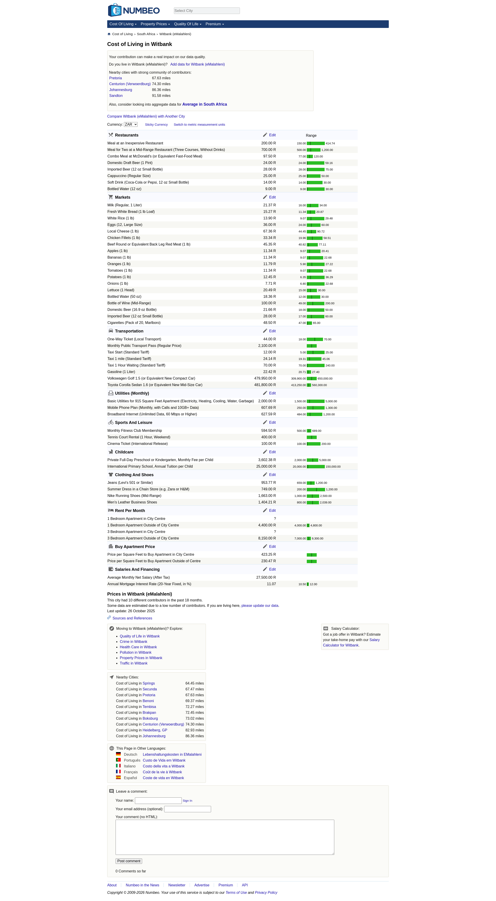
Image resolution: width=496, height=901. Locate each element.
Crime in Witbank (133, 642)
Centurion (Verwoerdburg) (130, 84)
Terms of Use (236, 892)
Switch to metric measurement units (199, 124)
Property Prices (154, 24)
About (112, 885)
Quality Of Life (186, 24)
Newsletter (177, 885)
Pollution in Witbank (136, 652)
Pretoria (115, 78)
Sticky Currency (156, 124)
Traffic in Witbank (134, 663)
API (245, 885)
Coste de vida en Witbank (163, 778)
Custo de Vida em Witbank (164, 760)
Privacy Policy (266, 892)
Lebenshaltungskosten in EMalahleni (172, 754)
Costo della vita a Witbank (163, 766)
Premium (213, 24)
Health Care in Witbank (138, 647)
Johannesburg (120, 90)
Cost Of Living (121, 24)
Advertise (201, 885)
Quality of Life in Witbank (140, 636)
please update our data (259, 605)
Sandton (116, 96)
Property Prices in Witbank (141, 658)
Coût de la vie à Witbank (162, 772)
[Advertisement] (355, 60)
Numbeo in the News (142, 885)
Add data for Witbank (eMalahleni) (197, 64)
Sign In (187, 800)
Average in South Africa (204, 104)
